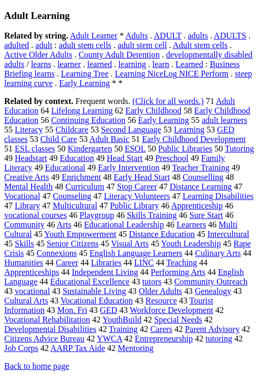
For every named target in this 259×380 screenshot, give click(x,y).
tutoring (219, 338)
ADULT (167, 35)
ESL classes (35, 148)
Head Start (124, 158)
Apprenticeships (31, 272)
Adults (137, 35)
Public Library (134, 205)
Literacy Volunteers (137, 196)
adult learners (224, 120)
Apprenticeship (197, 205)
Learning (189, 129)
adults (198, 35)
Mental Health (28, 186)
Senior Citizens (72, 243)
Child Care (58, 139)
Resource (161, 300)
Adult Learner (93, 35)
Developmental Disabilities (50, 329)
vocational (32, 291)
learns (41, 64)
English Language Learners (136, 253)
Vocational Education (97, 300)
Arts (64, 224)
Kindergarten (90, 148)
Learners (191, 224)
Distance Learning (201, 186)
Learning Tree (85, 73)
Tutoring (239, 148)
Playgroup (97, 215)
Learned (189, 64)
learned (99, 64)
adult (43, 45)
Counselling (203, 177)
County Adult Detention (119, 54)
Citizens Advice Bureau (44, 338)
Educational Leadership (124, 224)
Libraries (106, 262)
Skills (24, 243)
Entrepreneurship (164, 338)
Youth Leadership (190, 243)
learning (132, 64)
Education (77, 158)
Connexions (56, 253)
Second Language (131, 129)
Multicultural (75, 205)
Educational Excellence (90, 281)
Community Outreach (210, 281)
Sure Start (206, 215)
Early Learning (84, 83)
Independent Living (105, 272)
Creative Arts (26, 177)
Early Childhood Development (193, 139)
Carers (161, 329)
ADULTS (230, 35)
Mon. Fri (72, 310)
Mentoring (136, 348)
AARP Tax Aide (78, 348)
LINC (144, 262)
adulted (16, 45)
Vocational (22, 196)
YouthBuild (121, 319)
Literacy (29, 129)
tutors (151, 281)
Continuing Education (88, 120)
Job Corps (21, 348)
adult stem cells (85, 45)
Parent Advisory (212, 329)
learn (160, 64)
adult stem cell (142, 45)
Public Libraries (185, 148)
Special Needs (178, 319)
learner (69, 64)
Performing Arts (178, 272)
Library (27, 205)
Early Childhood (153, 110)
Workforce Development (171, 310)
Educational (65, 167)
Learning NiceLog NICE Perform (171, 73)
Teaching (181, 262)
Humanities (23, 262)
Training (123, 329)
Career (67, 262)
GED (108, 310)
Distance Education (162, 234)
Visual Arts (129, 243)
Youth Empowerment (80, 234)
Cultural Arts (26, 300)
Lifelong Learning (82, 110)
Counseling (72, 196)
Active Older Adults (38, 54)
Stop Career (137, 186)
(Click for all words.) (168, 101)
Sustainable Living (94, 291)
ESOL (134, 148)
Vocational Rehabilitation (47, 319)
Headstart (31, 158)
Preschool (171, 158)
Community (24, 224)
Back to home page (36, 366)
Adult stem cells (200, 45)
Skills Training (152, 215)
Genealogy (213, 291)
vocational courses (35, 215)
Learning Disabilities (218, 196)
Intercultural (228, 234)
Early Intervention (129, 167)
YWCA (109, 338)
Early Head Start (142, 177)
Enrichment (81, 177)
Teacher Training (200, 167)
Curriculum (84, 186)
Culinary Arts (218, 253)
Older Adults (160, 291)
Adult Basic (109, 139)
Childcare (71, 129)
